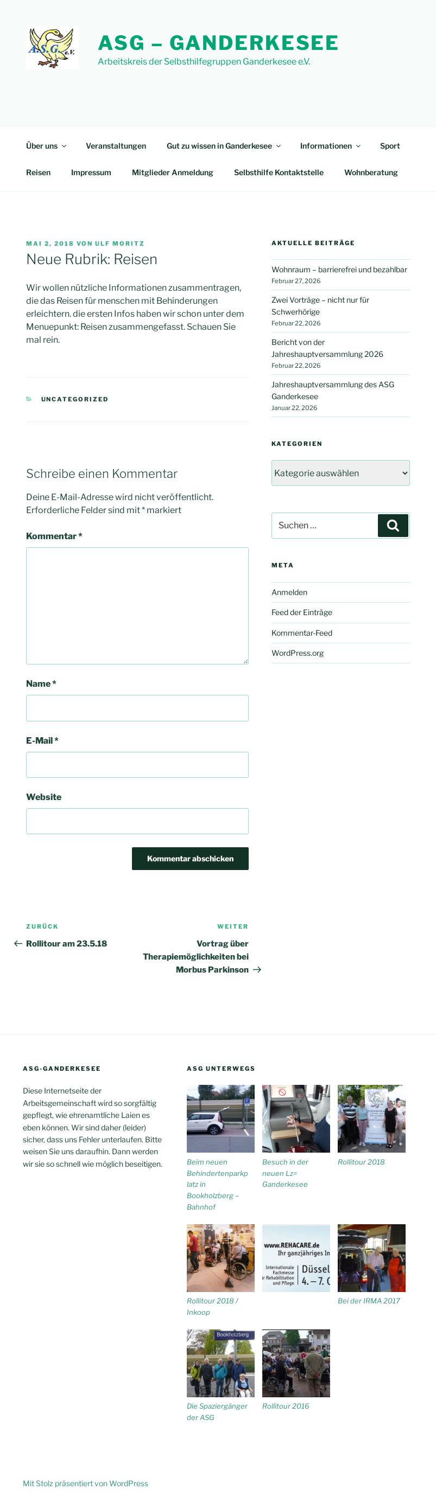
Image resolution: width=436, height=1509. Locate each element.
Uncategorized (75, 399)
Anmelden (289, 592)
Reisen (38, 172)
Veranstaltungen (116, 145)
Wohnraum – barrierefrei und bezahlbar (339, 269)
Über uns (47, 145)
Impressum (91, 172)
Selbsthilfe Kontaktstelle (279, 172)
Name (41, 684)
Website (43, 797)
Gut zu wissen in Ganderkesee (224, 145)
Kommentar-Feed (301, 632)
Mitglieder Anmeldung (172, 172)
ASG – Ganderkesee (219, 43)
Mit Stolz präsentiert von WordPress (85, 1483)
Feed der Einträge (301, 612)
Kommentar (54, 536)
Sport (390, 145)
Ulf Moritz (120, 243)
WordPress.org (297, 652)
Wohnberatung (371, 172)
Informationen (331, 145)
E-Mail (42, 741)
